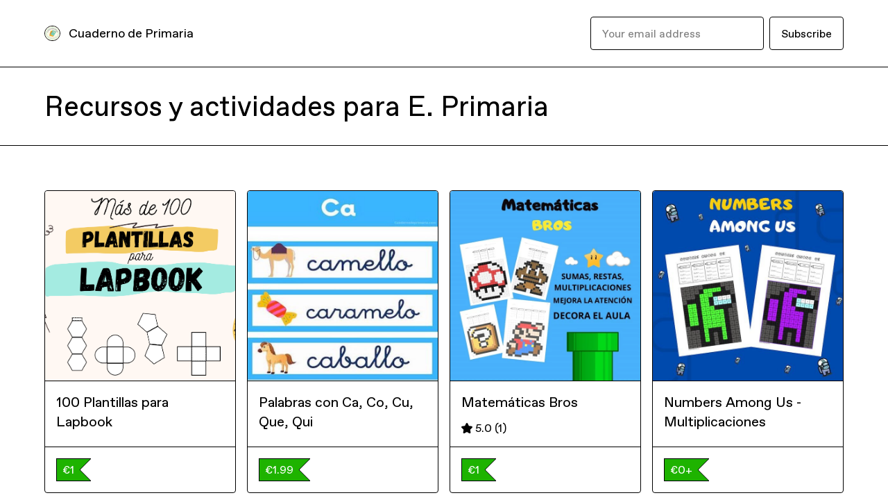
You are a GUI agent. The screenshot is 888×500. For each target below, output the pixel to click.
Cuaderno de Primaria (131, 33)
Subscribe (806, 33)
